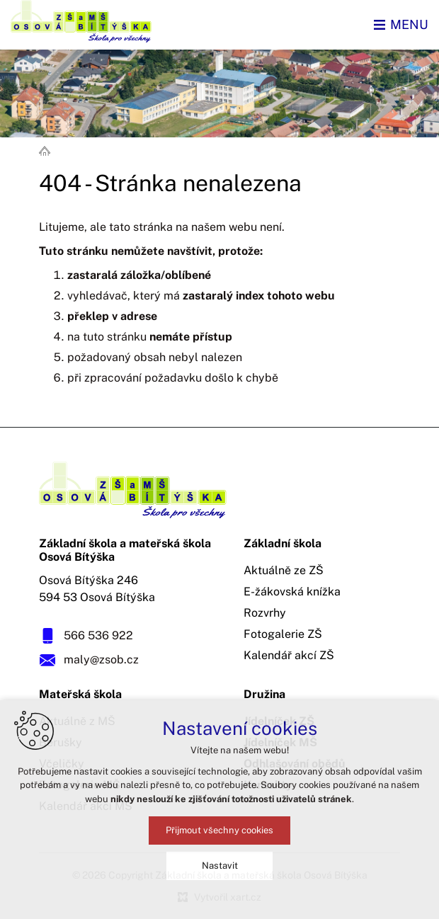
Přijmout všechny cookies (219, 830)
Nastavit (220, 865)
